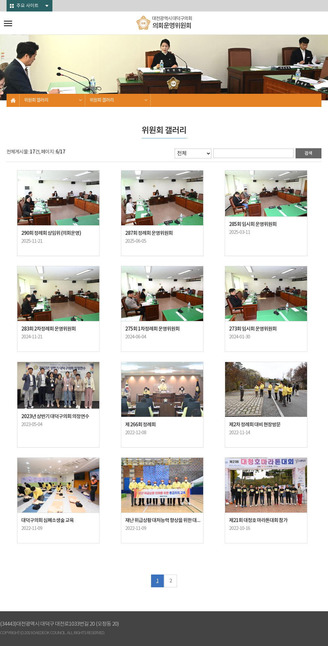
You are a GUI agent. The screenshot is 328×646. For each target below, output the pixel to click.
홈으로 (13, 100)
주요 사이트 (27, 6)
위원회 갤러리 (36, 100)
